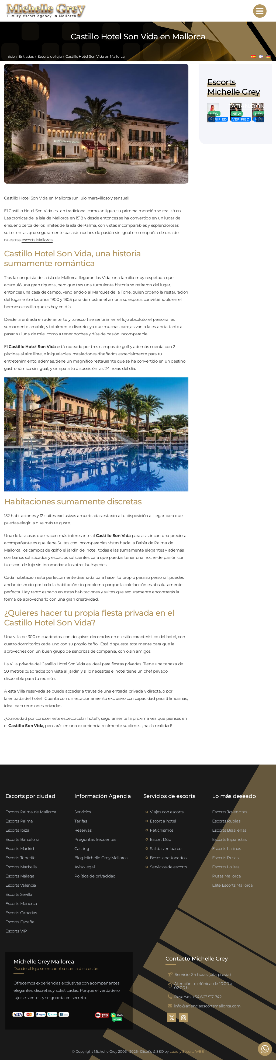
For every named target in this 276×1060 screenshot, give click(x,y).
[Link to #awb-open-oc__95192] (260, 11)
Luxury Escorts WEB (187, 1051)
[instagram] (183, 1017)
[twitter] (171, 1017)
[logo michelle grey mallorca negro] (45, 4)
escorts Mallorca (37, 239)
